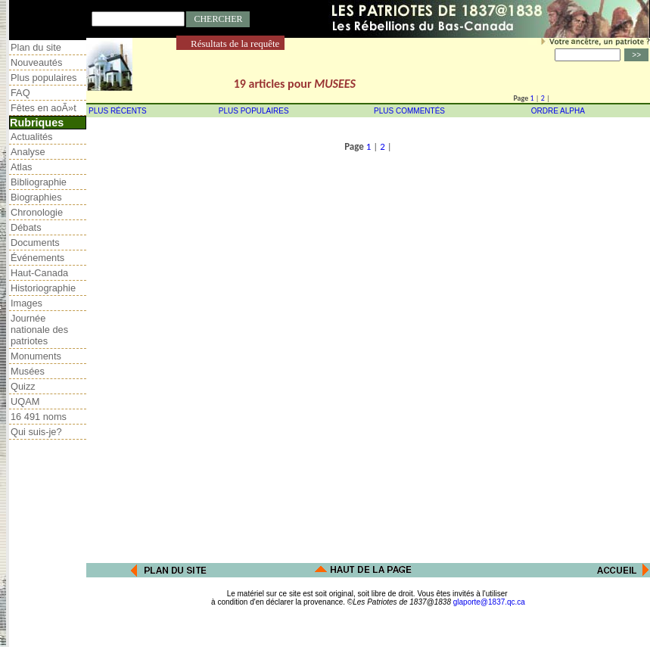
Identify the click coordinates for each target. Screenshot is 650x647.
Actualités (31, 136)
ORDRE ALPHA (558, 111)
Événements (37, 257)
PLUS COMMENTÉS (409, 111)
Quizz (23, 386)
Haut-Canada (39, 272)
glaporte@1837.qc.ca (489, 602)
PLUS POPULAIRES (254, 111)
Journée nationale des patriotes (39, 330)
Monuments (36, 356)
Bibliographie (39, 182)
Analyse (28, 151)
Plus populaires (44, 77)
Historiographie (43, 288)
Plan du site (36, 47)
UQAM (25, 401)
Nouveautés (36, 62)
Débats (26, 227)
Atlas (21, 167)
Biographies (36, 197)
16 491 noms (39, 416)
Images (26, 303)
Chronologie (37, 212)
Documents (35, 242)
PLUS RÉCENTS (118, 111)
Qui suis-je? (36, 431)
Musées (28, 371)
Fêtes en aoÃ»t (43, 108)
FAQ (20, 92)
